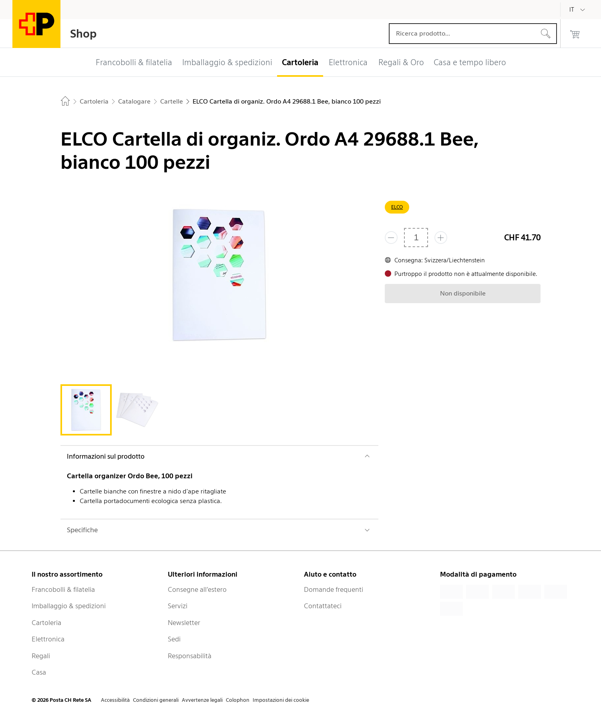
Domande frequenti (333, 589)
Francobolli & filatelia (63, 589)
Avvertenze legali (202, 700)
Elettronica (48, 639)
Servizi (177, 606)
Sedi (174, 639)
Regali (41, 656)
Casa (39, 672)
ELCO (397, 207)
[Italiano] (577, 9)
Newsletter (184, 623)
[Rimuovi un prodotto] (391, 237)
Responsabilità (189, 656)
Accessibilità (115, 700)
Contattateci (323, 606)
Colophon (237, 700)
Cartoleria (46, 623)
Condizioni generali (156, 700)
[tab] (86, 409)
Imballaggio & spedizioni (69, 606)
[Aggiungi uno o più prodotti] (440, 237)
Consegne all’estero (197, 589)
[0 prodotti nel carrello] (575, 33)
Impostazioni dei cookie (281, 700)
